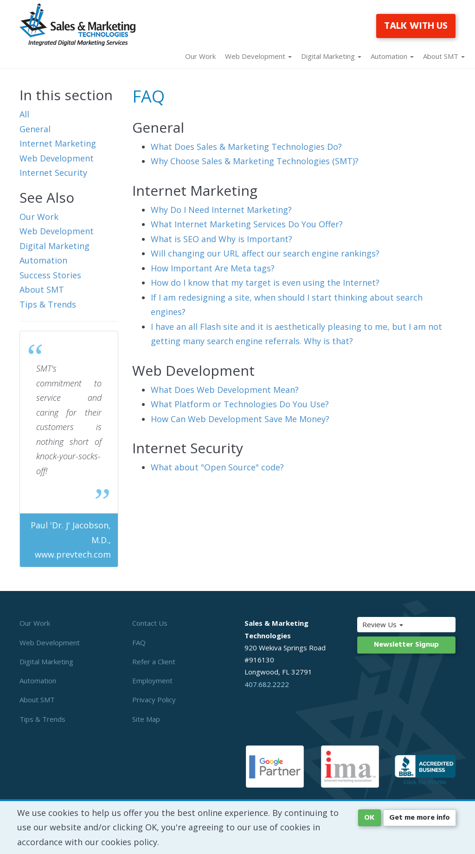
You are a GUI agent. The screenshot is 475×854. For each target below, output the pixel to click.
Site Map (146, 719)
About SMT (41, 289)
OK (369, 818)
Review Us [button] (393, 624)
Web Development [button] (258, 56)
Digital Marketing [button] (331, 56)
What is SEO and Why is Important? (221, 238)
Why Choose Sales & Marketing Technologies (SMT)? (255, 161)
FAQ (139, 642)
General (35, 129)
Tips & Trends (47, 304)
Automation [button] (392, 56)
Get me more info (419, 818)
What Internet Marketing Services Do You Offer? (247, 224)
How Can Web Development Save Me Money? (240, 418)
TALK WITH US (416, 26)
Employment (152, 680)
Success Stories (50, 275)
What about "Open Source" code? (217, 467)
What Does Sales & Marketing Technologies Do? (246, 146)
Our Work (200, 56)
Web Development (56, 158)
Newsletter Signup (406, 645)
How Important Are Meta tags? (213, 268)
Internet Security (53, 172)
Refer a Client (153, 661)
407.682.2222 (266, 684)
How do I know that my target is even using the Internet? (265, 282)
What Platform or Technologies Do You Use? (240, 404)
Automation (43, 260)
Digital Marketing (54, 245)
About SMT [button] (444, 56)
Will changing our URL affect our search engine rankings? (265, 253)
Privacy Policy (154, 699)
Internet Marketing (57, 143)
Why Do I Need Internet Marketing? (221, 209)
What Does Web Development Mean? (225, 389)
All (24, 114)
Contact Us (149, 623)
